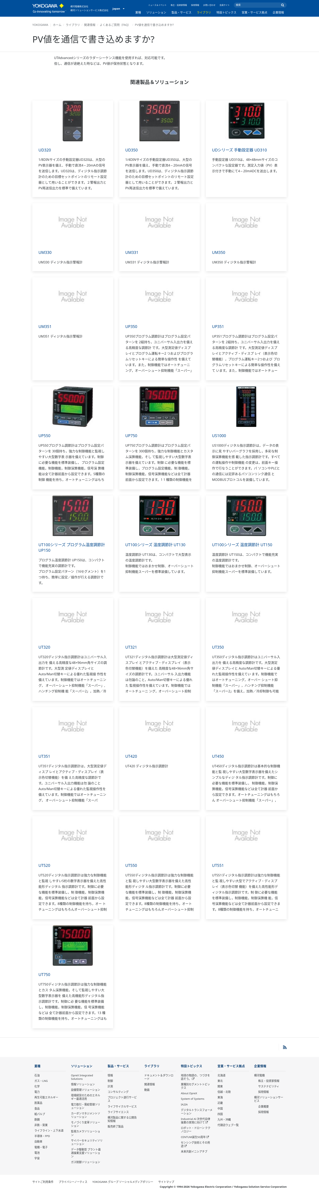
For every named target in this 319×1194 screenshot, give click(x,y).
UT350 (218, 647)
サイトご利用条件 (43, 1182)
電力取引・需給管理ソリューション (85, 1106)
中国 (220, 1108)
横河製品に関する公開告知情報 (122, 1119)
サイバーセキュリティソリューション (87, 1142)
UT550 (131, 865)
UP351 (218, 326)
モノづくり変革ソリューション (85, 1124)
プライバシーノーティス (73, 1182)
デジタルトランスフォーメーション (196, 1111)
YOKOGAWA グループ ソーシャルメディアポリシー (122, 1182)
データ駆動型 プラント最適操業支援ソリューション (86, 1153)
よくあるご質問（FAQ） (115, 25)
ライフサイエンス (118, 1112)
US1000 (219, 435)
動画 (147, 1090)
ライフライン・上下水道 (48, 1131)
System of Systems (192, 1099)
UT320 (44, 647)
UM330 (45, 252)
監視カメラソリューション (85, 1133)
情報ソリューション (83, 1084)
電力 (37, 1092)
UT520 (44, 865)
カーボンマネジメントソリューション (85, 1115)
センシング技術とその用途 (195, 1144)
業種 (138, 12)
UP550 (44, 435)
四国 (220, 1114)
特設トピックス (226, 12)
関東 (220, 1086)
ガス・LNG (41, 1081)
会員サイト (225, 5)
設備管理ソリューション (85, 1090)
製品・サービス (181, 12)
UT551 (218, 865)
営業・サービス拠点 (254, 12)
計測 (110, 1086)
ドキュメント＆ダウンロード (158, 1077)
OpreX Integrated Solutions (82, 1077)
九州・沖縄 (224, 1120)
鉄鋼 (37, 1120)
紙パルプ (39, 1114)
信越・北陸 (224, 1092)
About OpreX (189, 1093)
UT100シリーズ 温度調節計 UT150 (243, 544)
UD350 (131, 150)
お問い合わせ (209, 5)
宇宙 (37, 1158)
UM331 (132, 252)
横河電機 (259, 1075)
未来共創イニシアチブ (194, 1151)
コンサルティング (118, 1092)
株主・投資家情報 (179, 5)
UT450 (218, 756)
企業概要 (263, 1106)
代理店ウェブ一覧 (228, 1125)
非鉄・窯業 (41, 1125)
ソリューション (156, 12)
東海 (220, 1097)
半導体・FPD (42, 1136)
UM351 (45, 326)
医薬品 (38, 1103)
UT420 (131, 756)
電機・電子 (41, 1147)
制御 (110, 1081)
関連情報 (89, 25)
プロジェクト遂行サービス (122, 1099)
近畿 (220, 1103)
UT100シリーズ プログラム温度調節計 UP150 (71, 547)
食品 (37, 1108)
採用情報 (195, 5)
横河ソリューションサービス (268, 1099)
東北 (220, 1081)
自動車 (38, 1142)
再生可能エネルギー (46, 1097)
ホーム (57, 25)
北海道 (221, 1075)
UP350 (131, 326)
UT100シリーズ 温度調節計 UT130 (156, 544)
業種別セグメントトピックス (195, 1086)
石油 (37, 1075)
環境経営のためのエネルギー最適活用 (85, 1097)
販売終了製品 (115, 1126)
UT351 (44, 756)
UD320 (44, 150)
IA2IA (184, 1104)
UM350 (219, 252)
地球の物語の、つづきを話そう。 (195, 1077)
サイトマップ (166, 1182)
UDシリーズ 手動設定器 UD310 (240, 150)
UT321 (131, 647)
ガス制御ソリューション (85, 1162)
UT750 (44, 974)
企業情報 (278, 12)
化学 (37, 1086)
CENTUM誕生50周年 (193, 1137)
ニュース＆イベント (157, 5)
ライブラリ (204, 12)
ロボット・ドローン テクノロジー (195, 1129)
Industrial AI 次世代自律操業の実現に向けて (195, 1120)
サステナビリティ (268, 1086)
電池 (37, 1153)
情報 (110, 1075)
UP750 (131, 435)
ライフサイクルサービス (122, 1106)
